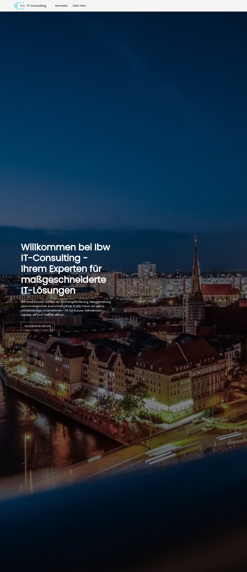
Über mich (79, 6)
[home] (30, 6)
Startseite (61, 6)
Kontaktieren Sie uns (38, 326)
